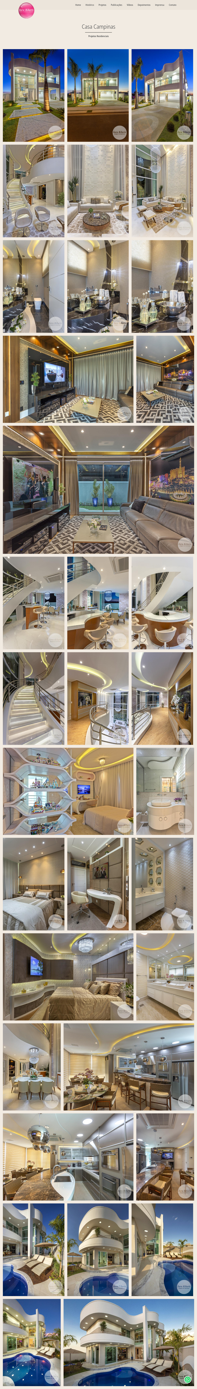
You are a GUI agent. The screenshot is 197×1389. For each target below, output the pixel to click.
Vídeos (130, 4)
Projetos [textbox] (102, 4)
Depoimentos (144, 4)
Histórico (90, 4)
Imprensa (159, 4)
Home (78, 4)
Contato (172, 4)
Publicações (116, 4)
